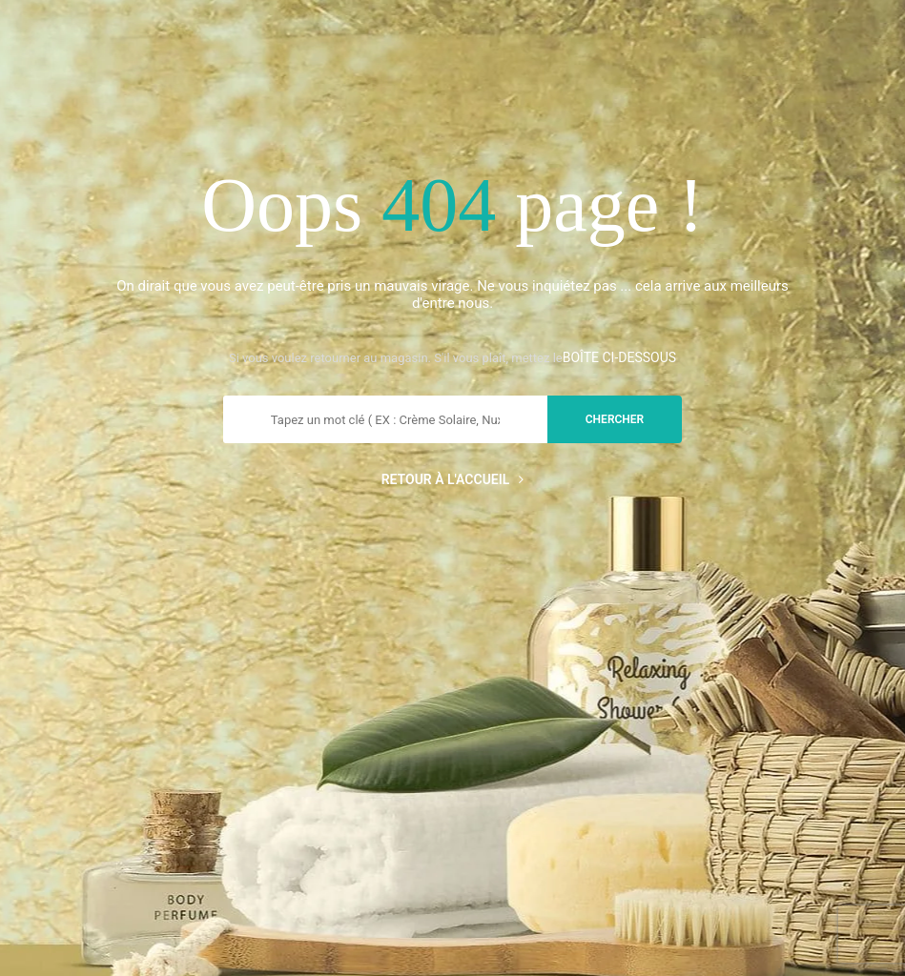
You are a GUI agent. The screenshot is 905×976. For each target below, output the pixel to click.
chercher (615, 419)
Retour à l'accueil (452, 479)
